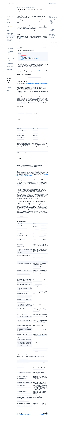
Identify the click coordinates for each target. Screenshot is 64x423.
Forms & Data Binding (10, 16)
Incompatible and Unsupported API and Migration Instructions (52, 35)
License (50, 16)
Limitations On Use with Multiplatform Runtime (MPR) (53, 19)
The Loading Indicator (10, 37)
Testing (8, 19)
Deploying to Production (8, 24)
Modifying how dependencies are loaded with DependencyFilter (9, 40)
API (35, 293)
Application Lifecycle (10, 30)
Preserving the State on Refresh (10, 54)
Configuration (9, 22)
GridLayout (51, 30)
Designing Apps (9, 85)
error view (34, 318)
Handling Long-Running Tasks (10, 59)
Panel (51, 31)
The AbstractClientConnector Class (53, 40)
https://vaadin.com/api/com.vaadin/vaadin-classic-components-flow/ (37, 83)
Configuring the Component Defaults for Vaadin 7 (53, 22)
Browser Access (9, 62)
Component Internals (10, 27)
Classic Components (10, 35)
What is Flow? (8, 12)
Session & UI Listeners (10, 48)
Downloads (8, 44)
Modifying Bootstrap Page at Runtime (10, 34)
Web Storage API (9, 69)
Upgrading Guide (9, 87)
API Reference (9, 76)
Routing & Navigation (10, 15)
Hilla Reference (9, 78)
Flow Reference (9, 10)
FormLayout (52, 29)
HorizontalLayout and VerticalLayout (53, 26)
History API (8, 45)
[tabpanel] (33, 57)
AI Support (8, 26)
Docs (7, 3)
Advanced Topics (9, 29)
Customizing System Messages (10, 52)
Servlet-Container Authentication (9, 56)
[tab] (19, 53)
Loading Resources (10, 63)
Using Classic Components (53, 17)
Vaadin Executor (9, 60)
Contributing (8, 90)
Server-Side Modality (10, 66)
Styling (8, 82)
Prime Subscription (22, 37)
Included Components (52, 24)
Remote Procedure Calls (43, 335)
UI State (8, 13)
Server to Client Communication (9, 71)
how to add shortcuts (41, 373)
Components (8, 80)
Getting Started (9, 7)
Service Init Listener (10, 42)
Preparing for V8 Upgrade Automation (10, 73)
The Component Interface (52, 38)
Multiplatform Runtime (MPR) (36, 70)
